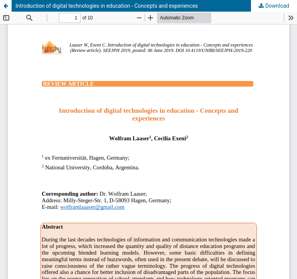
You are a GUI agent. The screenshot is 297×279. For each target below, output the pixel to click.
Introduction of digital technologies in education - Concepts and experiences (106, 6)
